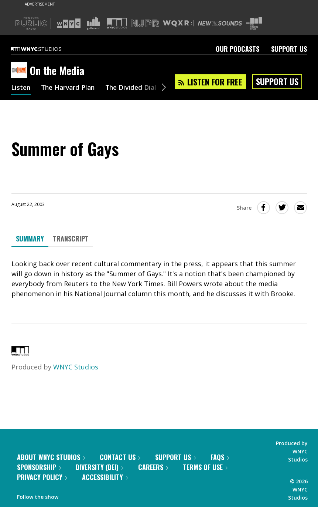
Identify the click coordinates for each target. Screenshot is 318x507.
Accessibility (105, 477)
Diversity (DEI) (99, 467)
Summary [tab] (30, 238)
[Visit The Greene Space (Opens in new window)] (254, 23)
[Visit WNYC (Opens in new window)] (69, 23)
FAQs (220, 457)
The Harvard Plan (70, 88)
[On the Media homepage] (20, 70)
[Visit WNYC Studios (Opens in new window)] (117, 23)
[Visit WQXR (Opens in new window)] (178, 23)
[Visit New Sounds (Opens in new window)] (220, 23)
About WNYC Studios (51, 457)
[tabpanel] (159, 279)
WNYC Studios (75, 366)
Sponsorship (39, 467)
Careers (153, 467)
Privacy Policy (42, 477)
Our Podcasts (237, 49)
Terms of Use (205, 467)
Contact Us (120, 457)
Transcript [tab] (71, 238)
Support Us (289, 49)
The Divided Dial (135, 88)
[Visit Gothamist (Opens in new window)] (93, 23)
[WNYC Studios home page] (45, 48)
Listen (21, 88)
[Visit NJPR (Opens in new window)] (145, 23)
